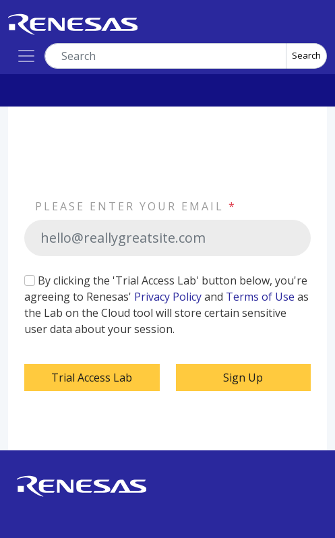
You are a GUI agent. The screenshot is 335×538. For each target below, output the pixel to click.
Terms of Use (260, 296)
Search (306, 55)
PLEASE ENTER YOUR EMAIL (136, 206)
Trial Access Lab (91, 377)
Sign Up (243, 377)
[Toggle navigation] (26, 56)
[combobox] (165, 56)
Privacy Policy (168, 296)
